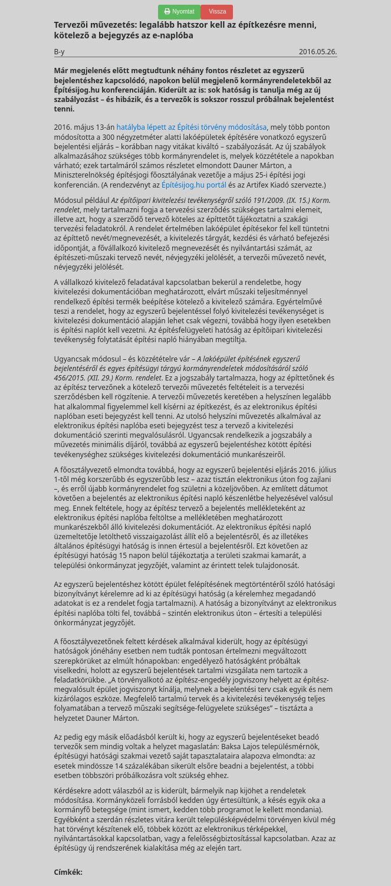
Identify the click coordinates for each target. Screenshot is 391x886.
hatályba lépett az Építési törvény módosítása (192, 127)
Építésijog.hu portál (194, 185)
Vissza (216, 11)
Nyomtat (179, 11)
